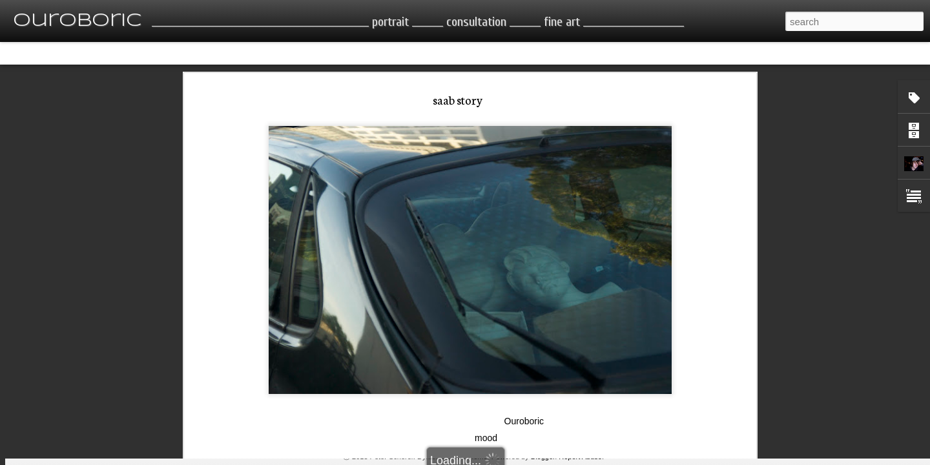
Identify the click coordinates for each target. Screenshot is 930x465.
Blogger (543, 456)
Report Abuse (580, 456)
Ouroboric (524, 297)
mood (486, 314)
